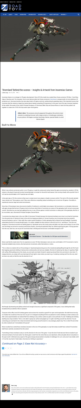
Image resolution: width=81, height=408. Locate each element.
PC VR (4, 14)
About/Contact (4, 2)
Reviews (64, 14)
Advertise (19, 2)
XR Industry (32, 14)
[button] (78, 14)
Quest (10, 14)
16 (18, 92)
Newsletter (12, 2)
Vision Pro (23, 14)
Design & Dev (42, 14)
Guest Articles (54, 14)
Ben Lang (5, 92)
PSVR (16, 14)
